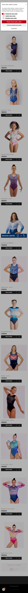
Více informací (14, 28)
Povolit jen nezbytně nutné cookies (14, 25)
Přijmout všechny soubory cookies (14, 22)
